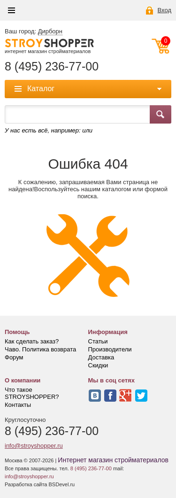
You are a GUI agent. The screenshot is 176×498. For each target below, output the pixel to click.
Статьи (98, 341)
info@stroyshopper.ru (34, 445)
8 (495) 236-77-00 (52, 66)
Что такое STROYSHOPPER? (32, 393)
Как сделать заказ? (32, 341)
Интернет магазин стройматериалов (113, 460)
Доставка (101, 357)
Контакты (18, 404)
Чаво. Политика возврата (40, 349)
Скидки (98, 365)
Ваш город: (33, 31)
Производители (110, 349)
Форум (14, 357)
